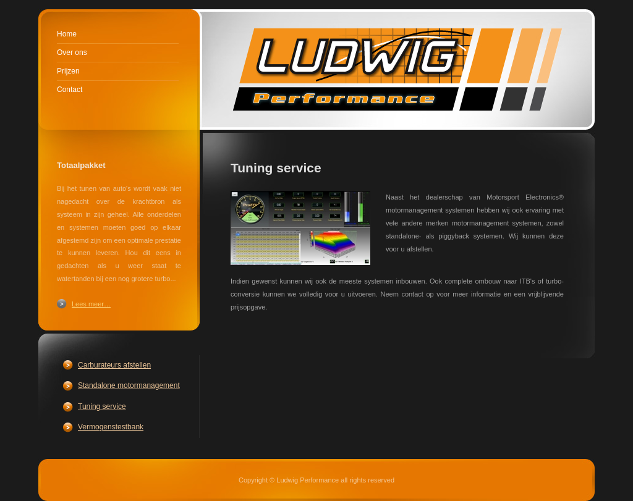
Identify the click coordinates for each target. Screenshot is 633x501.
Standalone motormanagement (129, 385)
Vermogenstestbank (110, 427)
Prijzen (68, 71)
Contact (69, 89)
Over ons (72, 52)
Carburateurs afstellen (114, 365)
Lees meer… (91, 304)
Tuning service (102, 406)
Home (67, 34)
